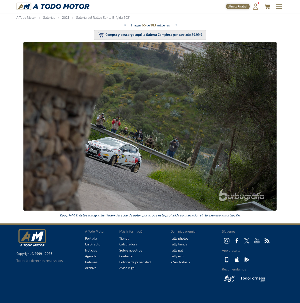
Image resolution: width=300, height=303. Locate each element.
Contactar (126, 256)
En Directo (92, 244)
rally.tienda (179, 244)
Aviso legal (127, 268)
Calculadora (128, 244)
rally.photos (179, 238)
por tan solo (150, 35)
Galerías (91, 262)
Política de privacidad (135, 262)
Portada (91, 238)
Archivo (90, 268)
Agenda (91, 256)
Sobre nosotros (130, 250)
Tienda (124, 238)
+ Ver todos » (180, 262)
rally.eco (177, 256)
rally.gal (177, 250)
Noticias (91, 250)
